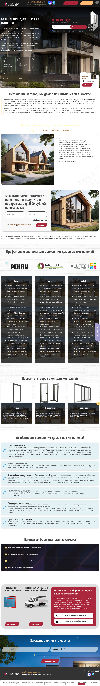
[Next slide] (98, 403)
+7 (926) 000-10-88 (34, 2)
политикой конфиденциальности (20, 224)
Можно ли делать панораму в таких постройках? (23, 554)
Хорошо (81, 684)
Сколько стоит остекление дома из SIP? (20, 561)
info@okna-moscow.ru (31, 672)
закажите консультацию (36, 4)
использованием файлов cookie (42, 684)
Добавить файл (40, 220)
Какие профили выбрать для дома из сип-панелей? (24, 547)
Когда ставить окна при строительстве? (20, 567)
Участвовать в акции (78, 26)
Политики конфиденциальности (74, 31)
